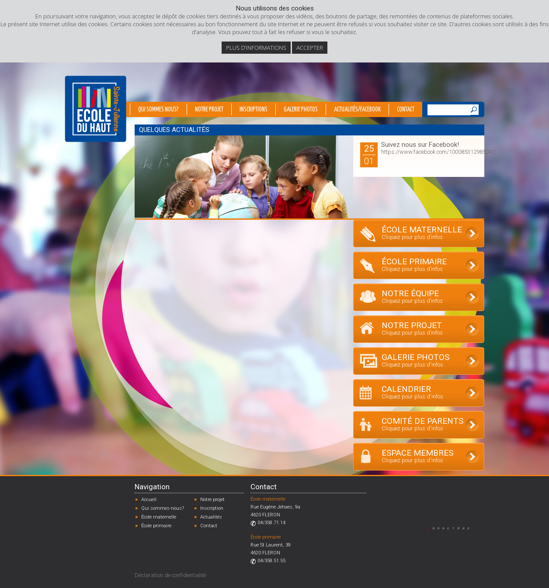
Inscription (211, 508)
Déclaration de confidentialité (170, 575)
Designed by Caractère (452, 527)
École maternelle (158, 517)
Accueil (148, 499)
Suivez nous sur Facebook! (420, 145)
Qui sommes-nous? (162, 508)
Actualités (211, 517)
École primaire (156, 526)
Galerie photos (301, 110)
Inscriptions (254, 110)
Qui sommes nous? (158, 110)
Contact (405, 110)
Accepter (309, 48)
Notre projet (209, 110)
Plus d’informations (256, 48)
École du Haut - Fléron (95, 109)
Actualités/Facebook (357, 110)
